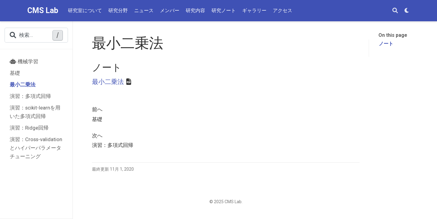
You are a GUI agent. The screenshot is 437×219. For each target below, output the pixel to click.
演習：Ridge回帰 (29, 128)
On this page (392, 35)
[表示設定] (407, 10)
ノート (386, 44)
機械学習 (24, 61)
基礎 (15, 73)
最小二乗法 (23, 85)
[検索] (395, 10)
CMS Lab (42, 10)
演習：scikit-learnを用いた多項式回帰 (35, 112)
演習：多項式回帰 (30, 96)
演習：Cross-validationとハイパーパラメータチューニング (36, 147)
